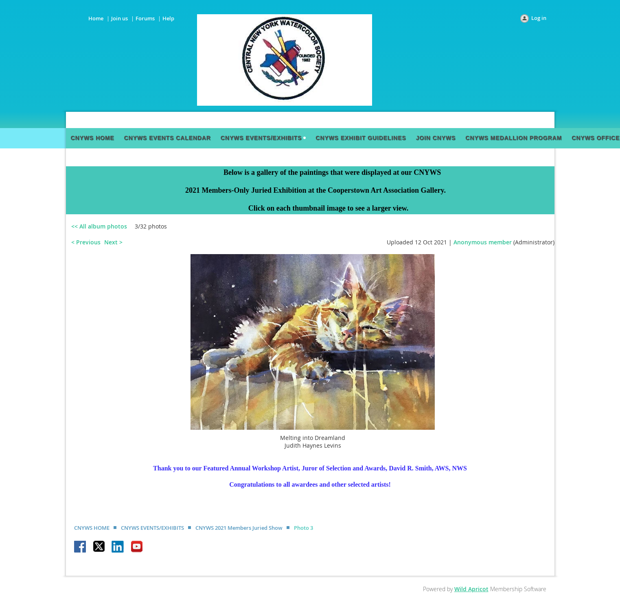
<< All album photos (99, 226)
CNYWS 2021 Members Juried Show (239, 527)
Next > (113, 242)
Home (95, 18)
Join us (119, 18)
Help (168, 18)
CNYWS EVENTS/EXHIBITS (152, 527)
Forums (145, 18)
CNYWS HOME (92, 527)
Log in (538, 18)
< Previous (86, 242)
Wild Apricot (471, 589)
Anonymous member (482, 242)
